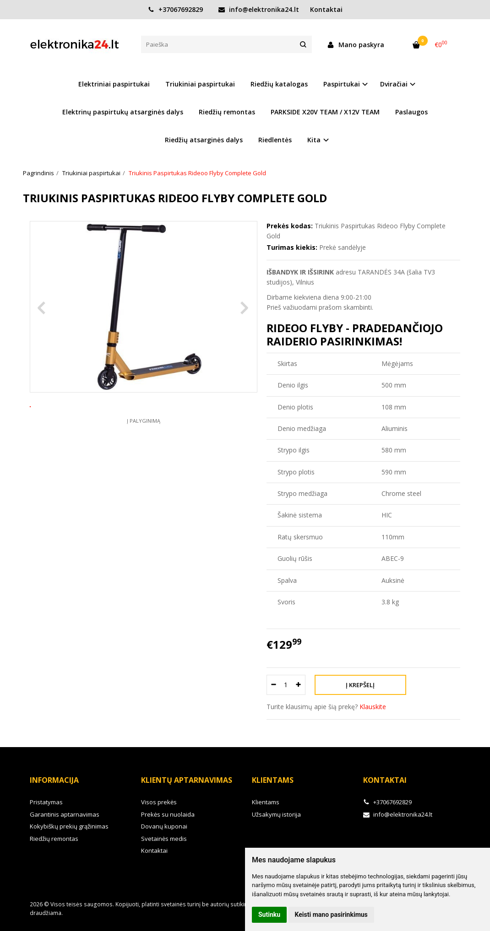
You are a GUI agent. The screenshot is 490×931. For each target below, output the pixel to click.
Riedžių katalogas (279, 84)
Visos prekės (159, 802)
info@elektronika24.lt (258, 9)
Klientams (273, 780)
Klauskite (372, 706)
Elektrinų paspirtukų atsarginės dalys (122, 112)
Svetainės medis (164, 838)
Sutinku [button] (269, 914)
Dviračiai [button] (394, 84)
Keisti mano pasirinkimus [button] (331, 914)
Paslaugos (411, 112)
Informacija (54, 780)
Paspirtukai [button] (341, 84)
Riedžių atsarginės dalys (204, 139)
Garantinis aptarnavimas (64, 814)
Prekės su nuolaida (168, 814)
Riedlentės (275, 139)
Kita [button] (314, 139)
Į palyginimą (143, 454)
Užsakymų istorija (276, 814)
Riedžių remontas (227, 112)
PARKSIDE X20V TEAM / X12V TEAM (325, 112)
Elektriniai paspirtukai (114, 84)
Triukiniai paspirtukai (200, 84)
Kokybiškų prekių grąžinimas (69, 826)
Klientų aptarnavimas (186, 780)
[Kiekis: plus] (298, 685)
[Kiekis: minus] (273, 685)
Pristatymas (46, 802)
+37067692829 (175, 9)
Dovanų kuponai (164, 826)
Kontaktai (326, 9)
